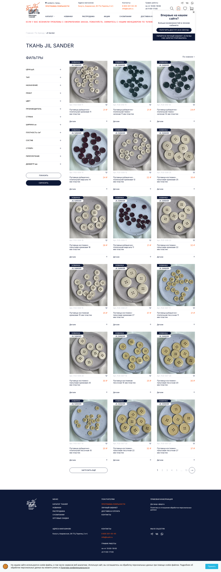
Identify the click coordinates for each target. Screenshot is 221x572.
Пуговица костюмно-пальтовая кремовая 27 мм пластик (124, 316)
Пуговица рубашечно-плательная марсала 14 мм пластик (80, 180)
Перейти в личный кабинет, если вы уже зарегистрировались (174, 37)
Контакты (106, 516)
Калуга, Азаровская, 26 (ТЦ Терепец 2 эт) (95, 6)
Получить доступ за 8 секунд (174, 30)
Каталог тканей (60, 506)
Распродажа (88, 16)
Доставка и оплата (150, 16)
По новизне (188, 57)
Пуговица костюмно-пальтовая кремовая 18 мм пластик (80, 248)
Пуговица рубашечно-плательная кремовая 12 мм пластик (123, 180)
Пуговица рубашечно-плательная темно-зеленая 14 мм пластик (168, 112)
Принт (29, 93)
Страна (29, 117)
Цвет (28, 101)
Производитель (33, 109)
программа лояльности (57, 6)
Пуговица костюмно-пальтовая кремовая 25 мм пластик (168, 180)
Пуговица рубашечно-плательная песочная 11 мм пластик (168, 316)
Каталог (50, 16)
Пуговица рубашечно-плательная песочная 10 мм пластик (81, 452)
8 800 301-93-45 (129, 6)
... (181, 472)
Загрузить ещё (88, 472)
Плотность (33, 132)
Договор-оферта (157, 506)
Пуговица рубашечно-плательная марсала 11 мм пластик (124, 248)
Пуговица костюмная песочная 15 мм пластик (125, 383)
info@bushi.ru (127, 9)
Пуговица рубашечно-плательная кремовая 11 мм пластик (81, 112)
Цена (30, 69)
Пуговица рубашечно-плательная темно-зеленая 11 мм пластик (124, 112)
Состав (29, 140)
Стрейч (29, 148)
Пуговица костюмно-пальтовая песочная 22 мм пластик (124, 452)
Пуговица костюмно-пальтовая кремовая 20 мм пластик (81, 384)
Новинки (68, 16)
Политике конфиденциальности (74, 568)
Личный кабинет (109, 509)
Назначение (32, 85)
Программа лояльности (113, 506)
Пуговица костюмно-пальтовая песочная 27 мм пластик (168, 452)
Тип (28, 77)
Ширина (31, 125)
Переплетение (32, 156)
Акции (107, 16)
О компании (125, 16)
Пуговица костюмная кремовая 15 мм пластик (79, 316)
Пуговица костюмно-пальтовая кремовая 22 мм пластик (168, 248)
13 (186, 472)
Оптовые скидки (61, 520)
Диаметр (31, 164)
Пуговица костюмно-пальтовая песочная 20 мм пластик (168, 384)
